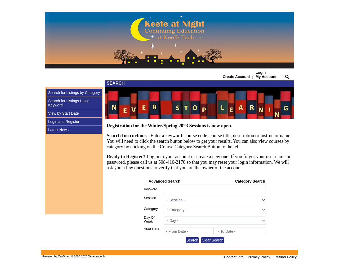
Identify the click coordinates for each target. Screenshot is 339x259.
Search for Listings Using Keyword (69, 103)
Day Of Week (149, 219)
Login (266, 74)
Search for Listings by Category (74, 92)
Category (151, 209)
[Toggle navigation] (50, 83)
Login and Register (63, 121)
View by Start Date (63, 113)
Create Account (236, 77)
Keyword (150, 189)
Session (150, 198)
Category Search (250, 181)
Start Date (151, 229)
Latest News (58, 130)
